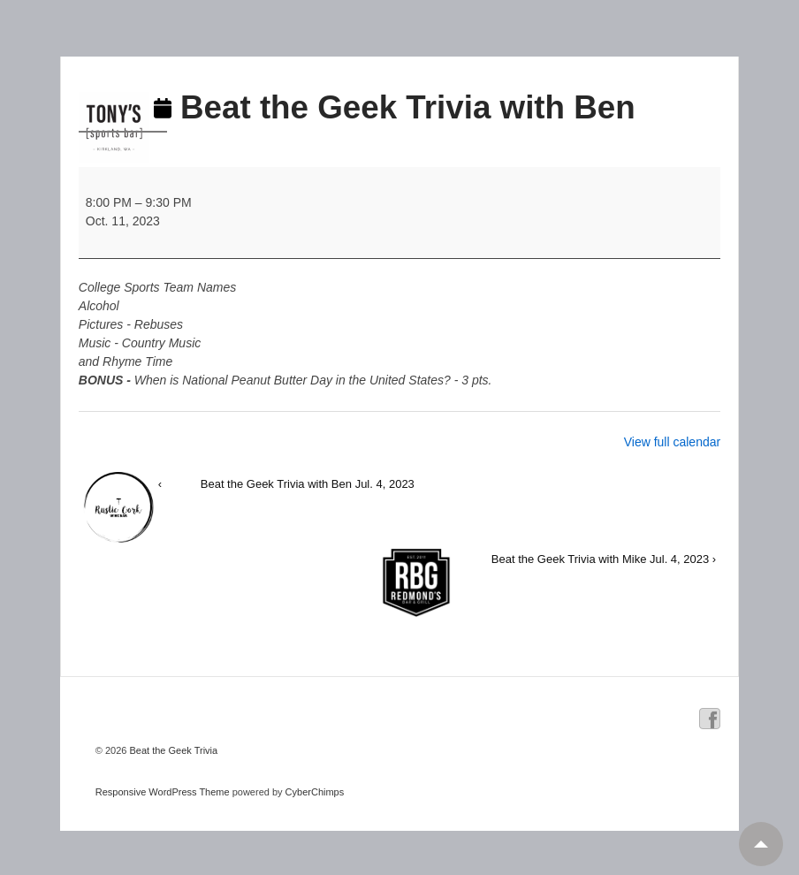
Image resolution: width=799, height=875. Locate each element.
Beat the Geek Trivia (171, 750)
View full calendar (672, 442)
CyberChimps (315, 792)
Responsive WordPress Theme (162, 792)
